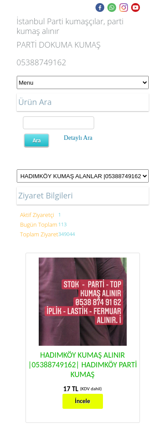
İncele (82, 401)
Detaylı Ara (78, 138)
